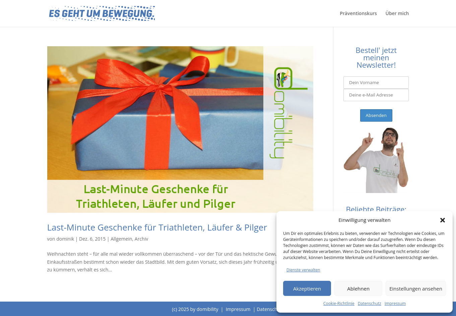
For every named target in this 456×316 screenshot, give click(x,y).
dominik (65, 239)
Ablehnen (358, 288)
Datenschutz (369, 303)
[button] (442, 220)
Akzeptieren (307, 288)
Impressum (395, 303)
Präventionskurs (358, 13)
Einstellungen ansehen (415, 288)
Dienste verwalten (303, 270)
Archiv (141, 239)
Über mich (397, 13)
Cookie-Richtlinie (338, 303)
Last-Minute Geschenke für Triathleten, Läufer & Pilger (157, 227)
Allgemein (121, 239)
